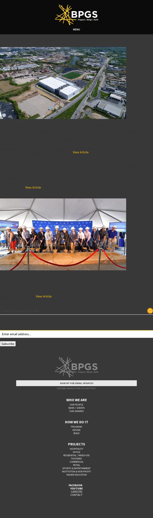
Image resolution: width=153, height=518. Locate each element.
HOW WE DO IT (76, 422)
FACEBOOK (76, 485)
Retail (76, 465)
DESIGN (76, 430)
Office (76, 452)
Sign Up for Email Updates (76, 383)
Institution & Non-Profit (76, 471)
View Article (80, 152)
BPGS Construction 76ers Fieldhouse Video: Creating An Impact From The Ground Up (74, 170)
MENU (76, 29)
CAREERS (76, 491)
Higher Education (76, 474)
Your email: (7, 328)
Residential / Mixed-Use (76, 455)
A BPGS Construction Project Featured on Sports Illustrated (68, 279)
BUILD (76, 433)
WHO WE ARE (76, 400)
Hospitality (76, 448)
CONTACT (76, 494)
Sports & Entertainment (76, 468)
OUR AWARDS (76, 411)
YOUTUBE (76, 488)
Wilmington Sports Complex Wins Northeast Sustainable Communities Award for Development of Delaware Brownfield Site (75, 131)
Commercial (77, 461)
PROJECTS (76, 444)
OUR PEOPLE (76, 404)
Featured (76, 458)
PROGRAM (76, 426)
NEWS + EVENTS (76, 407)
